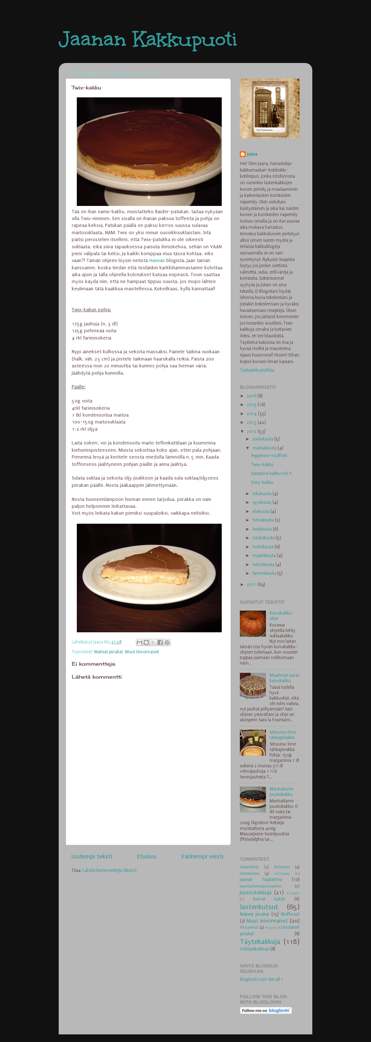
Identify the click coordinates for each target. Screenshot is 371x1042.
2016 (252, 395)
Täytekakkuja (260, 942)
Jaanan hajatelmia (261, 879)
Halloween (282, 874)
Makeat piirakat (108, 651)
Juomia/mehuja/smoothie (261, 886)
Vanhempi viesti (202, 856)
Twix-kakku (262, 464)
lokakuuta (262, 493)
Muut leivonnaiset (142, 651)
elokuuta (261, 511)
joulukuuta (263, 439)
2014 (252, 413)
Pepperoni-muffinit (269, 455)
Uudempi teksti (91, 856)
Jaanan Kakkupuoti (148, 39)
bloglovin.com (253, 979)
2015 (252, 404)
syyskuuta (262, 502)
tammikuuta (265, 573)
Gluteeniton (249, 873)
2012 (252, 431)
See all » (275, 979)
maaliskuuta (265, 555)
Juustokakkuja (255, 893)
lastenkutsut (259, 907)
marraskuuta (265, 448)
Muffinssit (290, 914)
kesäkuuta (263, 529)
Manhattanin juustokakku (282, 791)
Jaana (252, 154)
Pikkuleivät (249, 927)
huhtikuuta (264, 546)
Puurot (270, 927)
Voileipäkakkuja (254, 949)
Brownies (282, 867)
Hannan (157, 260)
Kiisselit (293, 893)
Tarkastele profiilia (257, 370)
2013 (252, 422)
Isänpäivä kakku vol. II (271, 473)
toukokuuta (264, 537)
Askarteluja (249, 867)
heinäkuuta (264, 520)
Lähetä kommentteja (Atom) (110, 870)
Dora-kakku (262, 482)
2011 (252, 584)
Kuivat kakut (269, 899)
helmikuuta (264, 564)
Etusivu (146, 856)
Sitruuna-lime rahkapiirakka (283, 735)
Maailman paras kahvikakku (284, 678)
